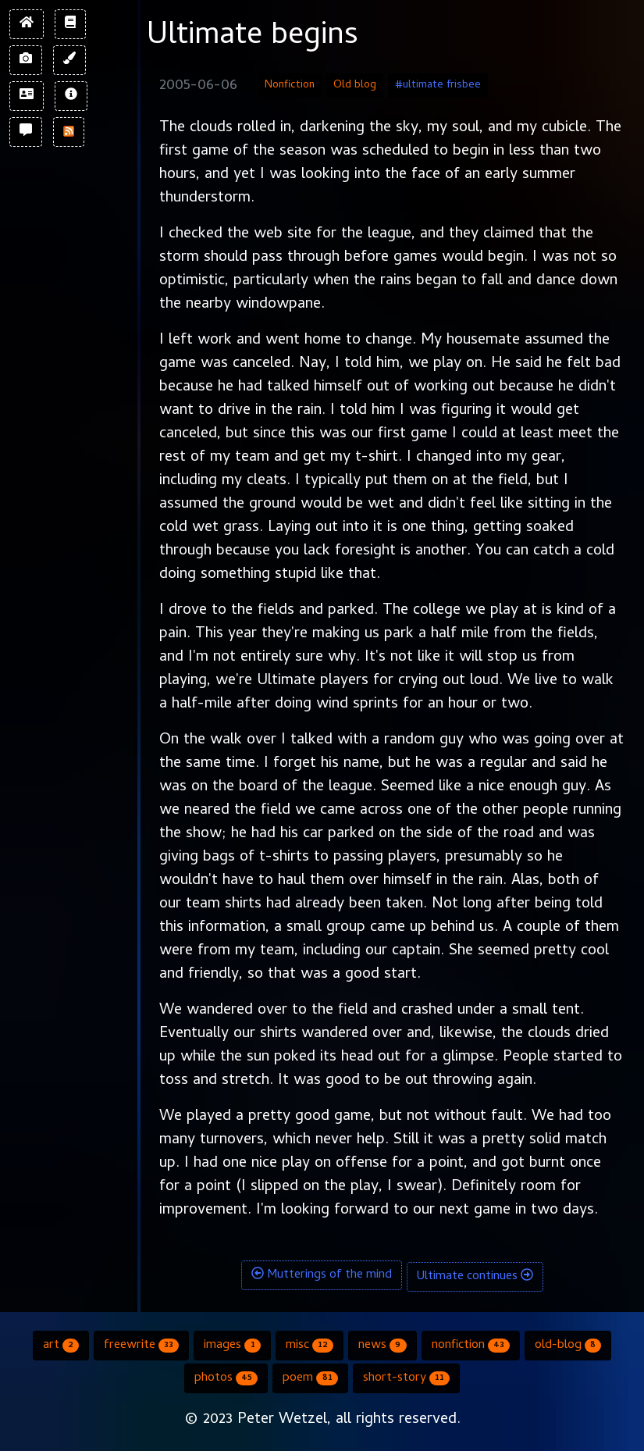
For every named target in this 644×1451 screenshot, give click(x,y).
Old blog (354, 85)
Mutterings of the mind (321, 1275)
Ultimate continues (475, 1277)
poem (310, 1378)
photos (226, 1378)
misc (309, 1345)
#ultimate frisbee (438, 85)
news (382, 1345)
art (61, 1345)
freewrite (141, 1345)
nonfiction (471, 1345)
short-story (406, 1378)
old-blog (568, 1345)
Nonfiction (290, 85)
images (232, 1345)
